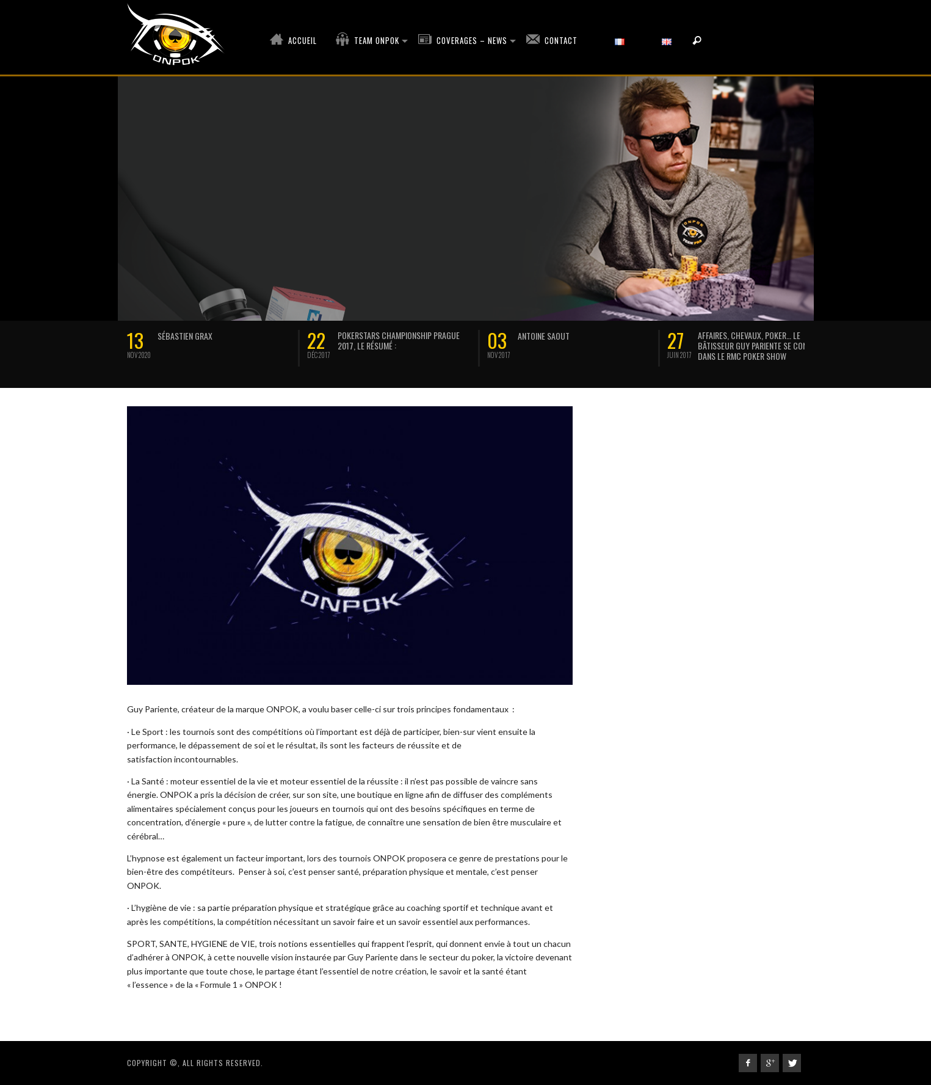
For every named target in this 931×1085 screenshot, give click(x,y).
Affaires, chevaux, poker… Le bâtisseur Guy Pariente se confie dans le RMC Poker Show (757, 345)
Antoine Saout (544, 336)
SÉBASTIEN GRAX (185, 336)
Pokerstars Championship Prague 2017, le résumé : (399, 340)
